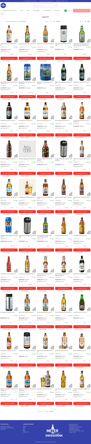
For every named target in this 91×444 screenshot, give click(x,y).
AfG (24, 427)
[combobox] (45, 5)
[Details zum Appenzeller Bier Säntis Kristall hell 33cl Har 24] (9, 72)
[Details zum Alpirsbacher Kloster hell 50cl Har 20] (9, 33)
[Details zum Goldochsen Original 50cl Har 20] (27, 263)
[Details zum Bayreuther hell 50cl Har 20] (45, 110)
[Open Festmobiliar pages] (51, 10)
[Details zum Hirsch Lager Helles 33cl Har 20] (27, 302)
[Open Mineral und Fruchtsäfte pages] (17, 10)
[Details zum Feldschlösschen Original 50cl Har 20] (81, 187)
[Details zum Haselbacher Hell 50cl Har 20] (81, 263)
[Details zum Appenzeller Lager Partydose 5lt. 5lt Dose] (45, 72)
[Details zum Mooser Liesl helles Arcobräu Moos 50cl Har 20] (27, 379)
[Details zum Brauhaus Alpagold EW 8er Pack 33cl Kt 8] (45, 148)
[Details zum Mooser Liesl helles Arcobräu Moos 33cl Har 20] (9, 379)
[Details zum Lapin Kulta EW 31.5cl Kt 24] (81, 302)
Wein (24, 430)
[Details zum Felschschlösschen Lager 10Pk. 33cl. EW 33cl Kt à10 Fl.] (45, 225)
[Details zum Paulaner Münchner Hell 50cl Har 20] (63, 379)
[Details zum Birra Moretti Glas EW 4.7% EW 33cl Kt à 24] (81, 110)
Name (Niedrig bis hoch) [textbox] (11, 21)
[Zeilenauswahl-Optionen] (4, 21)
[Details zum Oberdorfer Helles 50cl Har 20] (45, 379)
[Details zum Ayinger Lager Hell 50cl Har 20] (9, 110)
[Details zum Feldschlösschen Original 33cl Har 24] (63, 187)
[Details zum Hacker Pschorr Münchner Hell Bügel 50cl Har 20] (63, 263)
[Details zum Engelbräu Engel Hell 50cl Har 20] (27, 187)
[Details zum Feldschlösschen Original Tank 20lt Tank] (27, 225)
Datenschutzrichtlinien (6, 426)
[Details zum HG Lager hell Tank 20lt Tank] (9, 302)
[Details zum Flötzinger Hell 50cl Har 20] (81, 225)
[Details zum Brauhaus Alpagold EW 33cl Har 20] (27, 148)
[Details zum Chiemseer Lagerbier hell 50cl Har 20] (9, 187)
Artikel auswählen (5, 60)
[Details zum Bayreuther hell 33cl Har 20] (27, 110)
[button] (58, 21)
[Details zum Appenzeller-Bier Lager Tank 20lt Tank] (63, 33)
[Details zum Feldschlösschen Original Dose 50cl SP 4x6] (9, 225)
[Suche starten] (55, 5)
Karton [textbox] (84, 54)
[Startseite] (7, 5)
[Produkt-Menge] (5, 54)
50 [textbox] (80, 21)
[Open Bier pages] (23, 10)
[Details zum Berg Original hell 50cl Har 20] (63, 110)
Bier (24, 429)
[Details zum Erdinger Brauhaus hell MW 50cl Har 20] (45, 187)
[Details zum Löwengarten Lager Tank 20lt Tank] (27, 340)
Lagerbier (2, 13)
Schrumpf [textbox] (31, 92)
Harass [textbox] (11, 54)
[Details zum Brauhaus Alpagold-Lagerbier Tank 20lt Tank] (63, 148)
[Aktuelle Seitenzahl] (51, 21)
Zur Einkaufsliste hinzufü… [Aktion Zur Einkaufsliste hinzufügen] (9, 58)
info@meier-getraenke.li (74, 429)
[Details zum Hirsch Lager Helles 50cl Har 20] (45, 302)
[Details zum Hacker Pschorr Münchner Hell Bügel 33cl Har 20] (45, 263)
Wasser (24, 426)
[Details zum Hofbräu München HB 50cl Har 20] (63, 302)
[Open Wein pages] (30, 10)
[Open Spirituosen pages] (40, 10)
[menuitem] (10, 10)
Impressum (3, 429)
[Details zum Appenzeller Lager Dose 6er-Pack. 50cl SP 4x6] (27, 72)
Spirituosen (25, 431)
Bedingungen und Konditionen (7, 427)
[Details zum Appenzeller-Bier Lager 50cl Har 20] (45, 33)
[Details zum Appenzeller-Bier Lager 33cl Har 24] (27, 33)
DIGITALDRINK (53, 441)
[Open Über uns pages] (60, 10)
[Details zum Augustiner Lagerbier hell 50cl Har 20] (63, 72)
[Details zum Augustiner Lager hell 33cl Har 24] (81, 72)
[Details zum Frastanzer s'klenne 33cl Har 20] (9, 263)
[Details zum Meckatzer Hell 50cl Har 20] (81, 340)
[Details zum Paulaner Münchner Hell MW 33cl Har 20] (81, 379)
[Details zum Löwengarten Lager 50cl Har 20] (9, 340)
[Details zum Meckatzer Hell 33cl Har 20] (63, 340)
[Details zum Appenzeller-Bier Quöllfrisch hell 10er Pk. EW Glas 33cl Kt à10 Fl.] (81, 33)
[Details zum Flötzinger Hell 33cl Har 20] (63, 225)
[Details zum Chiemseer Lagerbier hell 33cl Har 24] (81, 148)
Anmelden (69, 10)
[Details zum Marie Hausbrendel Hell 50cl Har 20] (45, 340)
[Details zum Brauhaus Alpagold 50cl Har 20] (9, 148)
